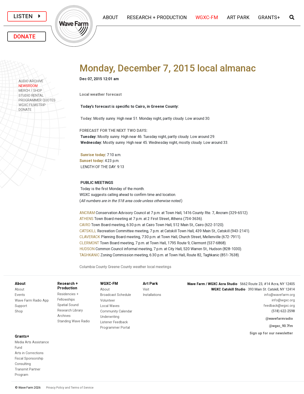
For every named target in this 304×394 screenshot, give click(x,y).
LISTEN (26, 16)
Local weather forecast (101, 94)
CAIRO (85, 225)
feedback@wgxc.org (279, 306)
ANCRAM (87, 213)
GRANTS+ (269, 16)
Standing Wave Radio (73, 321)
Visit (146, 289)
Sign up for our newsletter (271, 333)
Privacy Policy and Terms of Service (69, 387)
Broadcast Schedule (115, 295)
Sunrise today (92, 155)
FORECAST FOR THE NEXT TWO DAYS (113, 130)
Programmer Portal (115, 328)
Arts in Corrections (29, 353)
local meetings (159, 267)
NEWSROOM (26, 85)
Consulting (23, 364)
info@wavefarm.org (279, 295)
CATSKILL (88, 231)
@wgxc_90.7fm (281, 326)
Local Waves (110, 306)
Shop (19, 311)
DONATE (26, 36)
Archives (64, 316)
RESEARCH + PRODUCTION (157, 16)
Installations (152, 295)
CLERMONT (89, 243)
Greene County (120, 267)
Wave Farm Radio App (32, 301)
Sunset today (91, 160)
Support (21, 306)
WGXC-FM (207, 16)
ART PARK (238, 16)
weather (139, 267)
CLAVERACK (90, 237)
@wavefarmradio (279, 319)
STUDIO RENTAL (29, 95)
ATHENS (86, 218)
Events (20, 295)
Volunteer (107, 301)
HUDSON (87, 249)
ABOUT (110, 16)
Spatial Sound (68, 305)
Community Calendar (116, 311)
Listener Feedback (114, 322)
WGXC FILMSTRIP (30, 105)
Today (85, 118)
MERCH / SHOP (28, 90)
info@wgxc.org (283, 300)
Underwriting (109, 317)
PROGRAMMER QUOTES (35, 100)
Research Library (70, 310)
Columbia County (93, 267)
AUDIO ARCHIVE (29, 81)
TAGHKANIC (90, 255)
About (19, 289)
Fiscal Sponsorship (29, 359)
